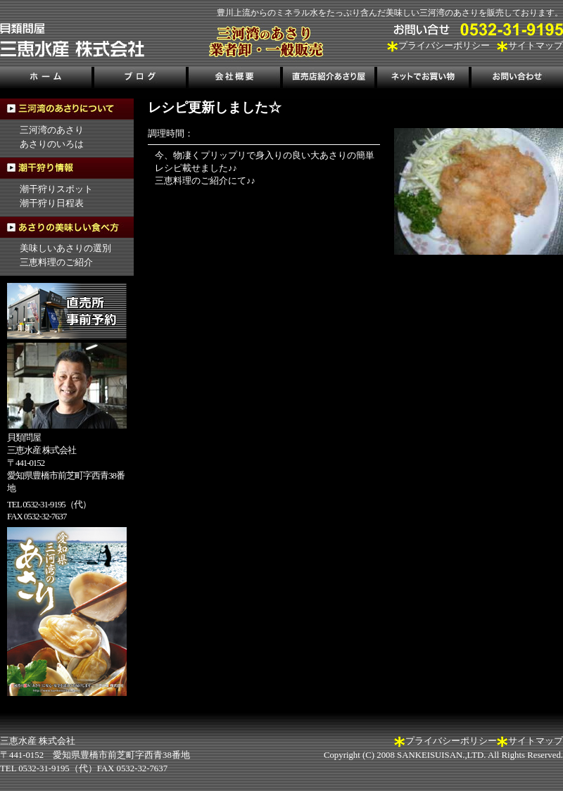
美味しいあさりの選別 (65, 248)
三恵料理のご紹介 (56, 262)
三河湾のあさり (52, 130)
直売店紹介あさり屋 (328, 79)
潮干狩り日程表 (52, 203)
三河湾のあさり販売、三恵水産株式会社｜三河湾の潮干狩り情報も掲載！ (72, 40)
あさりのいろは (52, 144)
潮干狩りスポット (56, 189)
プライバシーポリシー (444, 46)
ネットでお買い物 (422, 79)
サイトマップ (535, 46)
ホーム (47, 79)
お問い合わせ (516, 79)
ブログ (140, 79)
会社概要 (234, 79)
